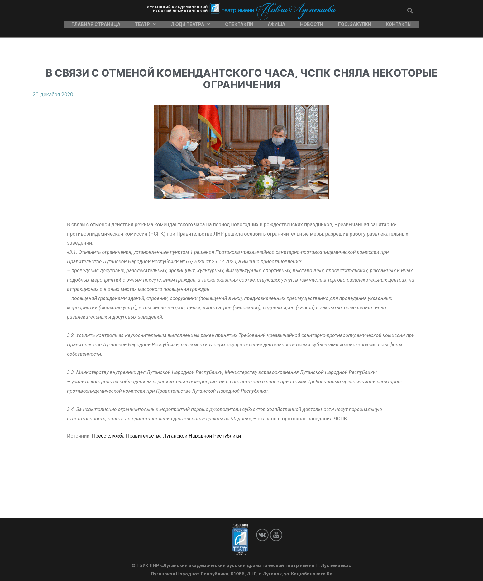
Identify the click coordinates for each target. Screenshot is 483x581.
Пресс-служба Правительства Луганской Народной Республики (167, 433)
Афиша (276, 23)
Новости (311, 23)
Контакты (399, 23)
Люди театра (190, 23)
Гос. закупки (354, 23)
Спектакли (239, 23)
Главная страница (95, 23)
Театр (145, 23)
